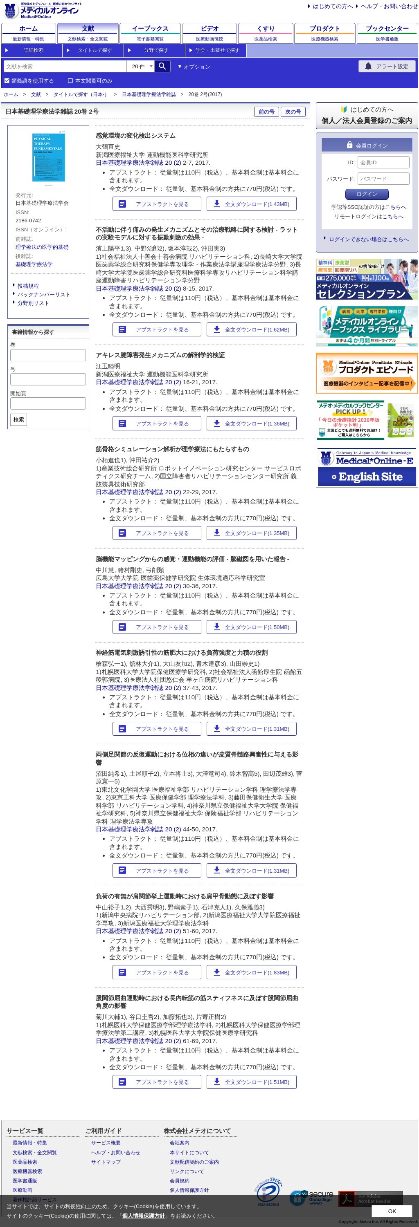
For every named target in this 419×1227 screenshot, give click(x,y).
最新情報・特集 (30, 1143)
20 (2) (174, 162)
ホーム (11, 94)
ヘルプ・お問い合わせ (389, 6)
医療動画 (22, 1190)
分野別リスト (34, 303)
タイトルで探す (95, 50)
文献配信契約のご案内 (194, 1162)
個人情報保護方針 (189, 1190)
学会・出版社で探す (218, 50)
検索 (19, 419)
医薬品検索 (25, 1162)
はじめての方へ (333, 6)
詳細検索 (33, 50)
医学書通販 (25, 1181)
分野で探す (156, 50)
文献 (36, 94)
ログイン (367, 194)
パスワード (340, 179)
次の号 (293, 112)
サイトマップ (106, 1162)
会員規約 (179, 1181)
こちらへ (395, 207)
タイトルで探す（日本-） (81, 94)
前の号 (267, 112)
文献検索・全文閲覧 (35, 1152)
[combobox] (65, 66)
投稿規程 (28, 286)
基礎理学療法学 (34, 264)
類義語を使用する (32, 81)
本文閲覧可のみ (94, 81)
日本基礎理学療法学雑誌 (149, 94)
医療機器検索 (27, 1171)
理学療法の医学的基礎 (42, 247)
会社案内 (179, 1143)
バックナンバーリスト (44, 294)
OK (392, 1211)
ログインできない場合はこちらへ (369, 239)
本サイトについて (189, 1152)
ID (351, 162)
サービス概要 (106, 1143)
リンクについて (187, 1171)
